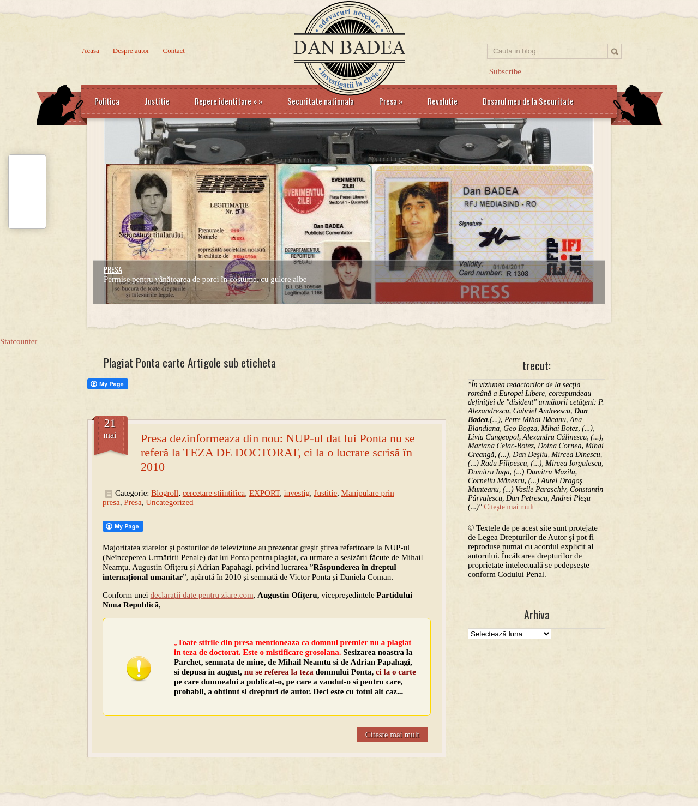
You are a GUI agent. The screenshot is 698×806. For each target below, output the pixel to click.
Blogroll (164, 493)
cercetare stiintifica (214, 493)
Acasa (90, 50)
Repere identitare (228, 101)
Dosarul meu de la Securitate (528, 101)
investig (297, 493)
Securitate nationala (320, 101)
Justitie (157, 101)
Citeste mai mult (392, 734)
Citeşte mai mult (509, 507)
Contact (174, 50)
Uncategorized (169, 502)
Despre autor (131, 50)
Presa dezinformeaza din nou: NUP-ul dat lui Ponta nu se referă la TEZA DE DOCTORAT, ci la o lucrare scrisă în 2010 (278, 452)
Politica (106, 101)
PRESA (113, 269)
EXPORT (264, 493)
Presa (390, 101)
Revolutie (443, 101)
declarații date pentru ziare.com (202, 595)
